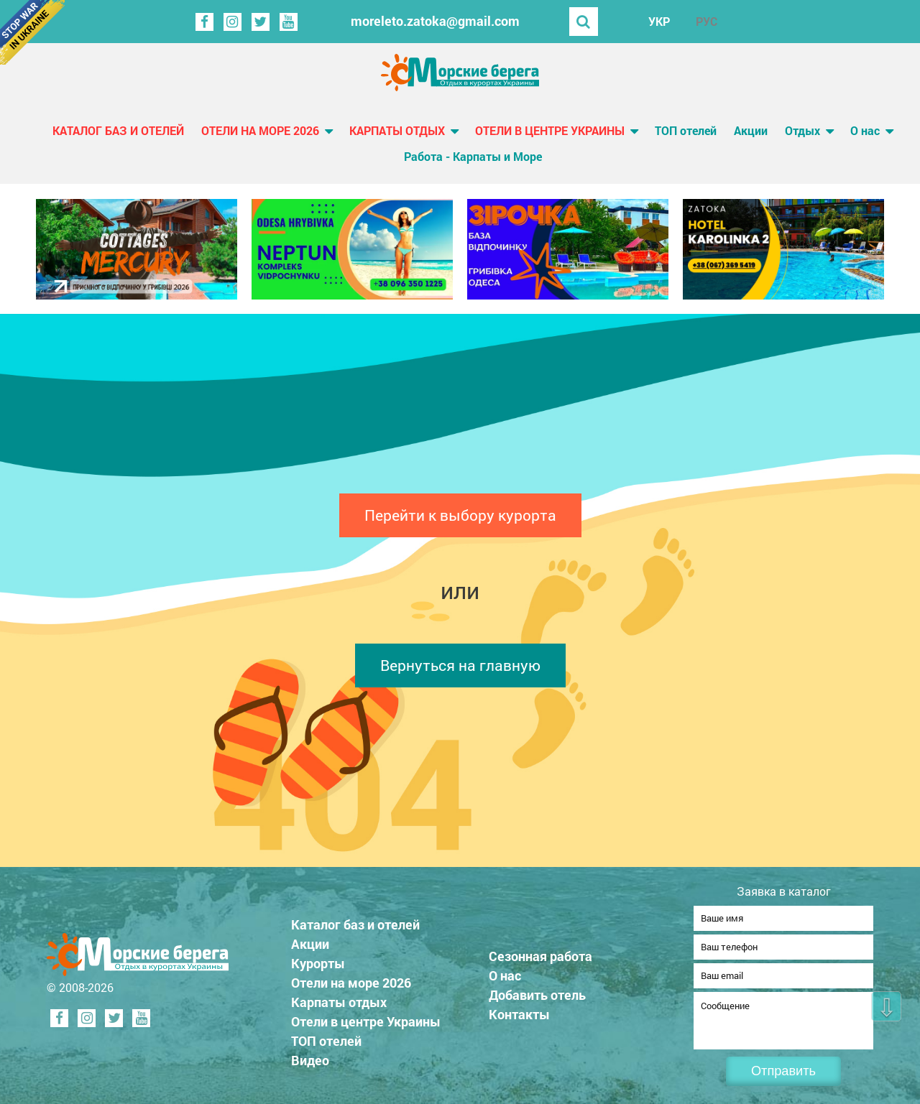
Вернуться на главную (460, 665)
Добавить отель (537, 990)
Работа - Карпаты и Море (473, 156)
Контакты (519, 1010)
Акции (751, 130)
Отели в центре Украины (550, 130)
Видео (310, 1055)
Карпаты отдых (397, 130)
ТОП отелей (686, 130)
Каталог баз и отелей (118, 130)
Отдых (802, 130)
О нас (865, 130)
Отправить (783, 1071)
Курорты (318, 959)
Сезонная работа (540, 951)
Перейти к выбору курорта (460, 515)
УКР (659, 21)
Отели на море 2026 (260, 130)
